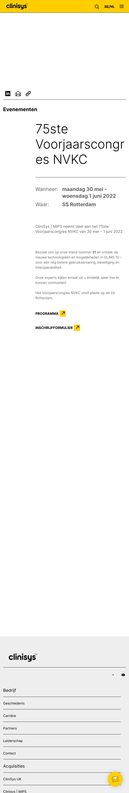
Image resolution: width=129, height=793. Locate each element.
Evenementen (20, 109)
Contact (9, 753)
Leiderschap (13, 741)
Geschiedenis (14, 703)
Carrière (9, 716)
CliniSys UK (12, 779)
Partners (10, 728)
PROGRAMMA (46, 313)
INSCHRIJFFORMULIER (54, 328)
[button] (98, 6)
